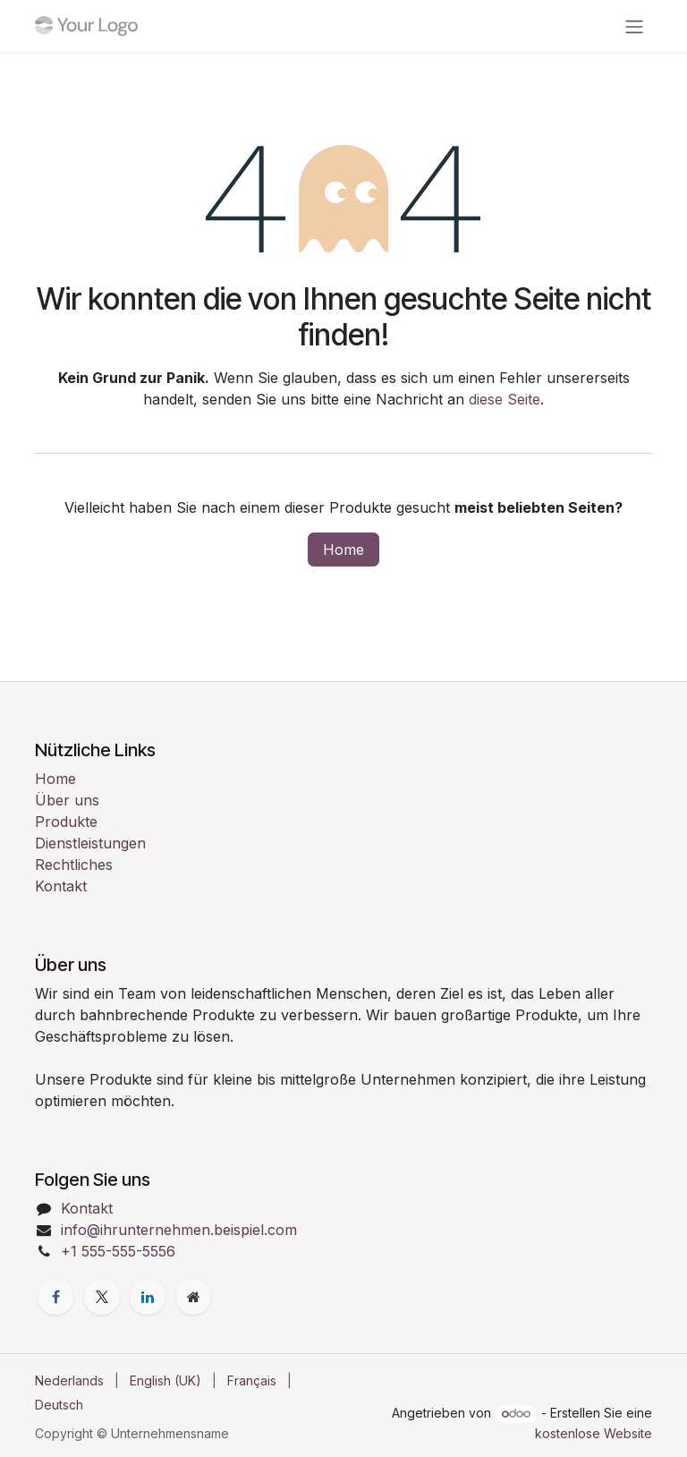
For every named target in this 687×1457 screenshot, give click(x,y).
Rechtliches (74, 864)
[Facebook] (55, 1297)
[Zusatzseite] (193, 1297)
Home (343, 549)
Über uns (67, 800)
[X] (102, 1297)
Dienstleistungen (90, 843)
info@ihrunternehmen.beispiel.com (179, 1230)
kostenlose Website (593, 1433)
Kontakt (61, 886)
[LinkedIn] (147, 1297)
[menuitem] (69, 1380)
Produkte (66, 822)
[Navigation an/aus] (634, 26)
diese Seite (504, 399)
